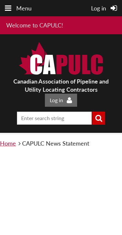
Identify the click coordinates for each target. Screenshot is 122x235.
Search (98, 118)
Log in (56, 100)
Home (8, 143)
